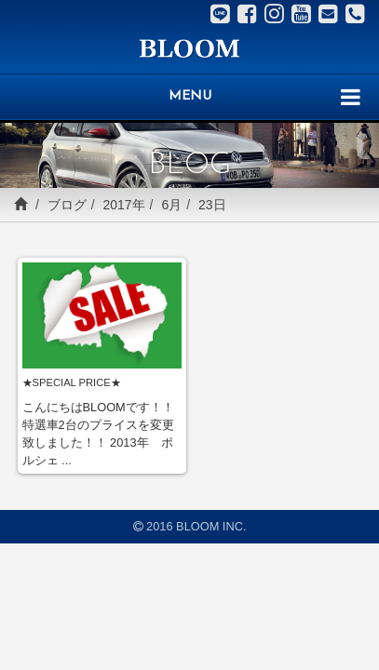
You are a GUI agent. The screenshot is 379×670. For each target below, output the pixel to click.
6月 (171, 204)
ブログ (67, 204)
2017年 (123, 204)
